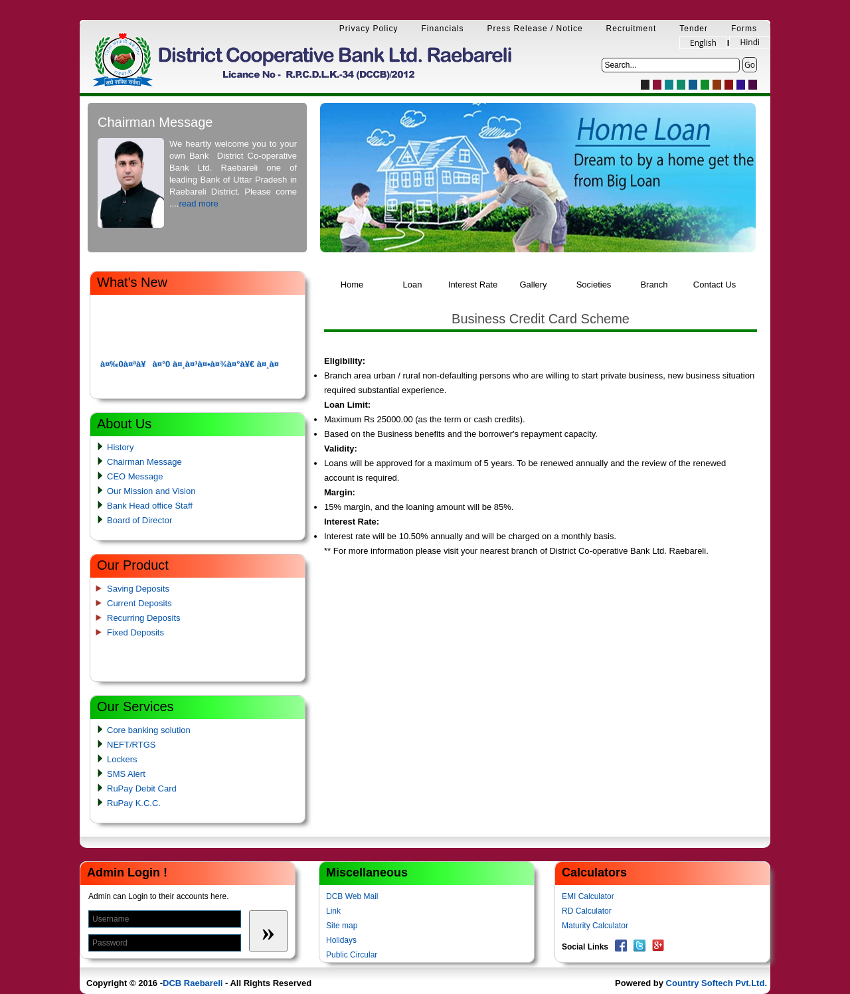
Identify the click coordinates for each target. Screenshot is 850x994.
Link (333, 911)
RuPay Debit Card (142, 788)
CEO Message (135, 476)
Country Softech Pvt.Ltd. (716, 983)
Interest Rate (472, 285)
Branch (653, 285)
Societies (594, 285)
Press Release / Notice (535, 28)
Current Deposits (139, 603)
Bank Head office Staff (150, 506)
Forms (744, 28)
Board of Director (139, 520)
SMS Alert (126, 774)
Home (352, 285)
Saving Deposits (138, 589)
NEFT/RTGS (131, 745)
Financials (443, 28)
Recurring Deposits (144, 618)
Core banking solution (149, 730)
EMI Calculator (588, 896)
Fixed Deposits (135, 632)
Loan (412, 285)
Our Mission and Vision (151, 491)
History (120, 447)
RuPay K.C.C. (134, 803)
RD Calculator (587, 911)
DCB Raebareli (192, 983)
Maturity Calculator (595, 925)
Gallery (533, 285)
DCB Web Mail (352, 896)
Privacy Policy (368, 28)
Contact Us (714, 285)
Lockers (122, 759)
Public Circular (351, 954)
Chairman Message (144, 462)
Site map (341, 925)
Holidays (341, 940)
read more (198, 203)
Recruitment (631, 28)
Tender (693, 28)
